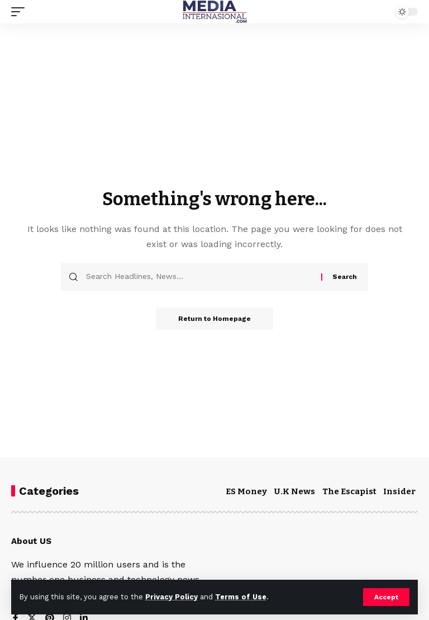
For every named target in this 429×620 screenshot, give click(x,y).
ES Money (246, 491)
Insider (399, 491)
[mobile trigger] (20, 11)
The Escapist (349, 491)
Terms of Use (240, 597)
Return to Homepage (214, 319)
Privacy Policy (171, 597)
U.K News (294, 491)
